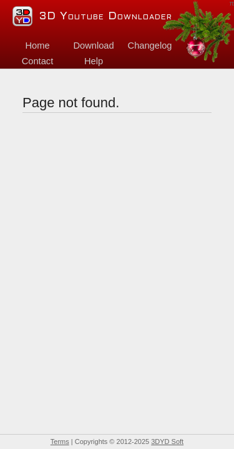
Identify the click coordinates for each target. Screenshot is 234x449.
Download (93, 46)
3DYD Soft (167, 441)
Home (37, 46)
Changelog (150, 46)
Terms (60, 441)
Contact (38, 61)
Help (93, 61)
